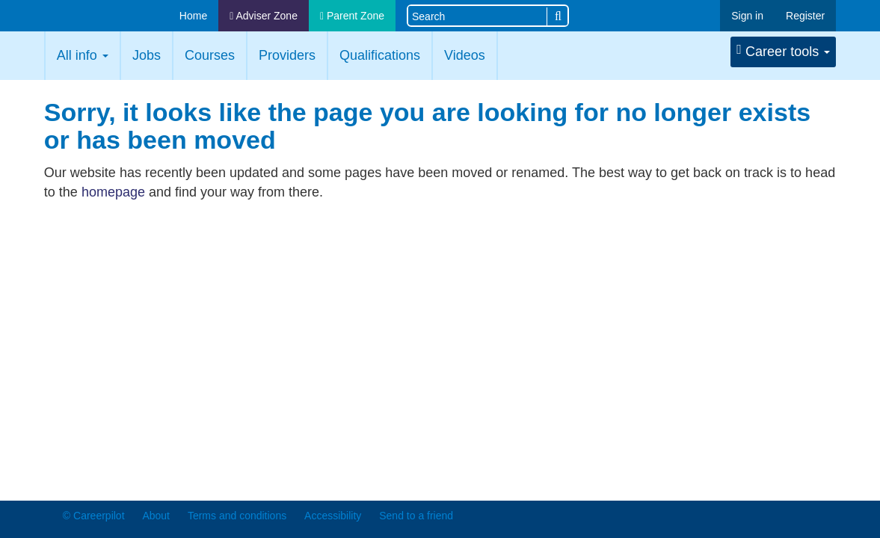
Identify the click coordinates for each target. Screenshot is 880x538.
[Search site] (477, 15)
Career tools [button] (783, 51)
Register (805, 16)
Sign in (747, 16)
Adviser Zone (264, 16)
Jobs (146, 55)
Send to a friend (416, 516)
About (156, 516)
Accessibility (332, 516)
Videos (464, 55)
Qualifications (379, 55)
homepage (113, 192)
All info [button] (82, 55)
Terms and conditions (237, 516)
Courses (210, 55)
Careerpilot (102, 16)
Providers (287, 55)
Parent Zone (352, 16)
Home (193, 16)
